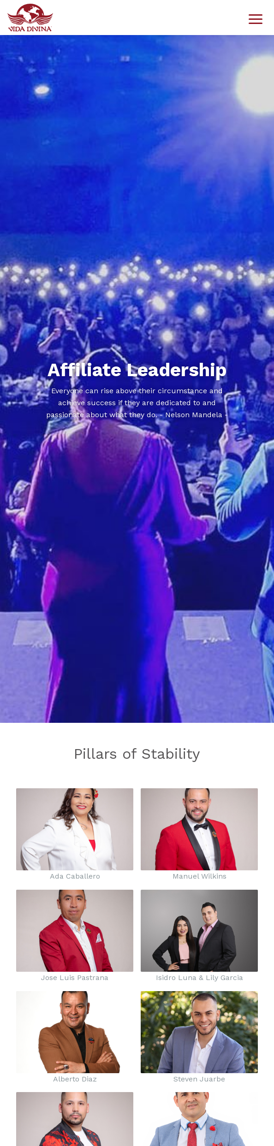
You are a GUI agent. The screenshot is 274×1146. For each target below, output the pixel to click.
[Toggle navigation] (255, 18)
